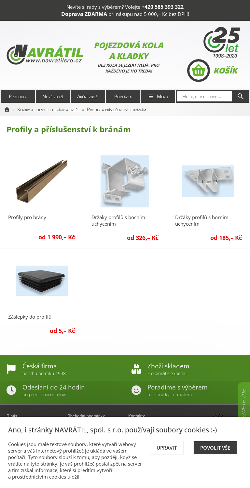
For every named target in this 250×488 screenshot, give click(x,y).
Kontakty (136, 416)
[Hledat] (240, 96)
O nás (12, 416)
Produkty (18, 96)
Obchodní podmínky (86, 416)
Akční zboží (87, 96)
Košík (212, 70)
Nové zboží (52, 96)
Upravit (167, 447)
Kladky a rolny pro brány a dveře (48, 109)
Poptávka (123, 96)
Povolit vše (215, 447)
